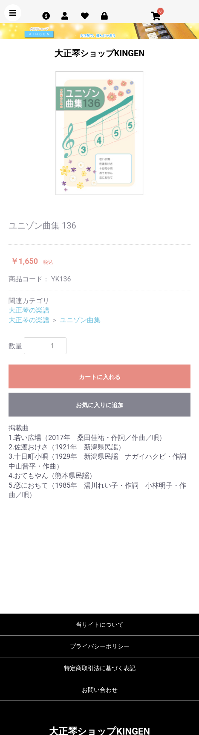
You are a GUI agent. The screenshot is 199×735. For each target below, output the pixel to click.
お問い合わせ (100, 689)
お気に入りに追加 (100, 405)
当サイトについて (100, 624)
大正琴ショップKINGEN (100, 53)
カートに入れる (100, 376)
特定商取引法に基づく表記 (100, 668)
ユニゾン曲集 (80, 320)
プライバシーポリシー (100, 646)
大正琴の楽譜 (29, 310)
